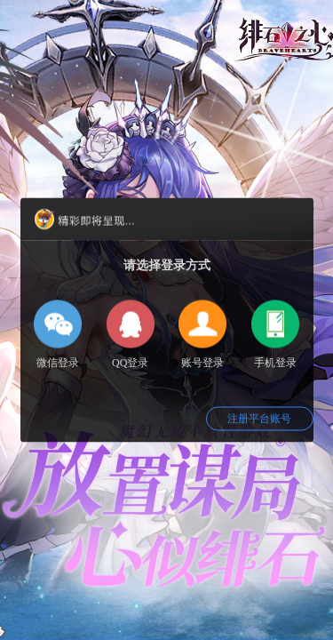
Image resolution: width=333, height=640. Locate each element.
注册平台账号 (259, 418)
